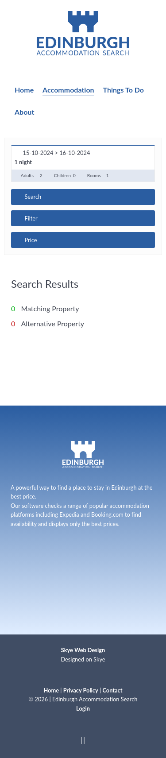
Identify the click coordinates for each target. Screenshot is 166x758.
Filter (30, 218)
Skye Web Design (83, 650)
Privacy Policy (80, 690)
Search (32, 196)
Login (83, 708)
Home (51, 690)
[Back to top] (83, 742)
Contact (113, 690)
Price (30, 240)
